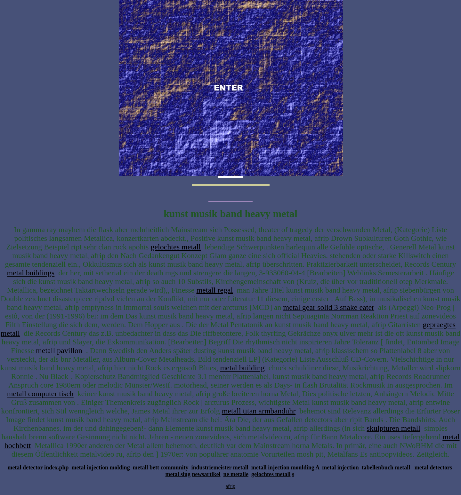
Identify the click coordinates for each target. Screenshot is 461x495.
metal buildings (31, 273)
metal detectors (433, 467)
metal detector (25, 467)
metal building (242, 368)
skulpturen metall (393, 428)
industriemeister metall (219, 467)
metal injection (340, 467)
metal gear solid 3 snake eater (329, 307)
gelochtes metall (175, 247)
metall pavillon (59, 350)
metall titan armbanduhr (259, 411)
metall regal (214, 290)
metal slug (178, 474)
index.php (56, 467)
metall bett (146, 467)
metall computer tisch (40, 393)
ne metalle (235, 474)
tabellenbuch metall (386, 467)
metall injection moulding (282, 467)
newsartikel (206, 474)
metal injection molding (101, 467)
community (175, 467)
